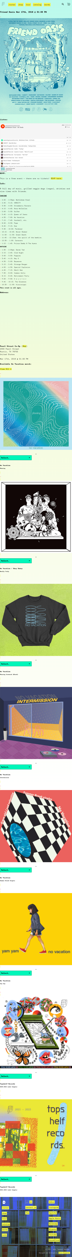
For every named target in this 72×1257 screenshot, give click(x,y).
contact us (31, 1207)
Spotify (52, 1213)
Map (24, 346)
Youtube (52, 1235)
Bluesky (52, 1229)
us (27, 1202)
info (4, 1235)
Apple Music (54, 1218)
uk (31, 1202)
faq (27, 1213)
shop (20, 4)
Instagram (53, 1207)
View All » (5, 369)
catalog (37, 4)
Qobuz (51, 1202)
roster (12, 4)
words (47, 4)
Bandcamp (53, 1224)
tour (28, 4)
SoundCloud (54, 1240)
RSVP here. (56, 178)
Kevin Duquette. (64, 1253)
